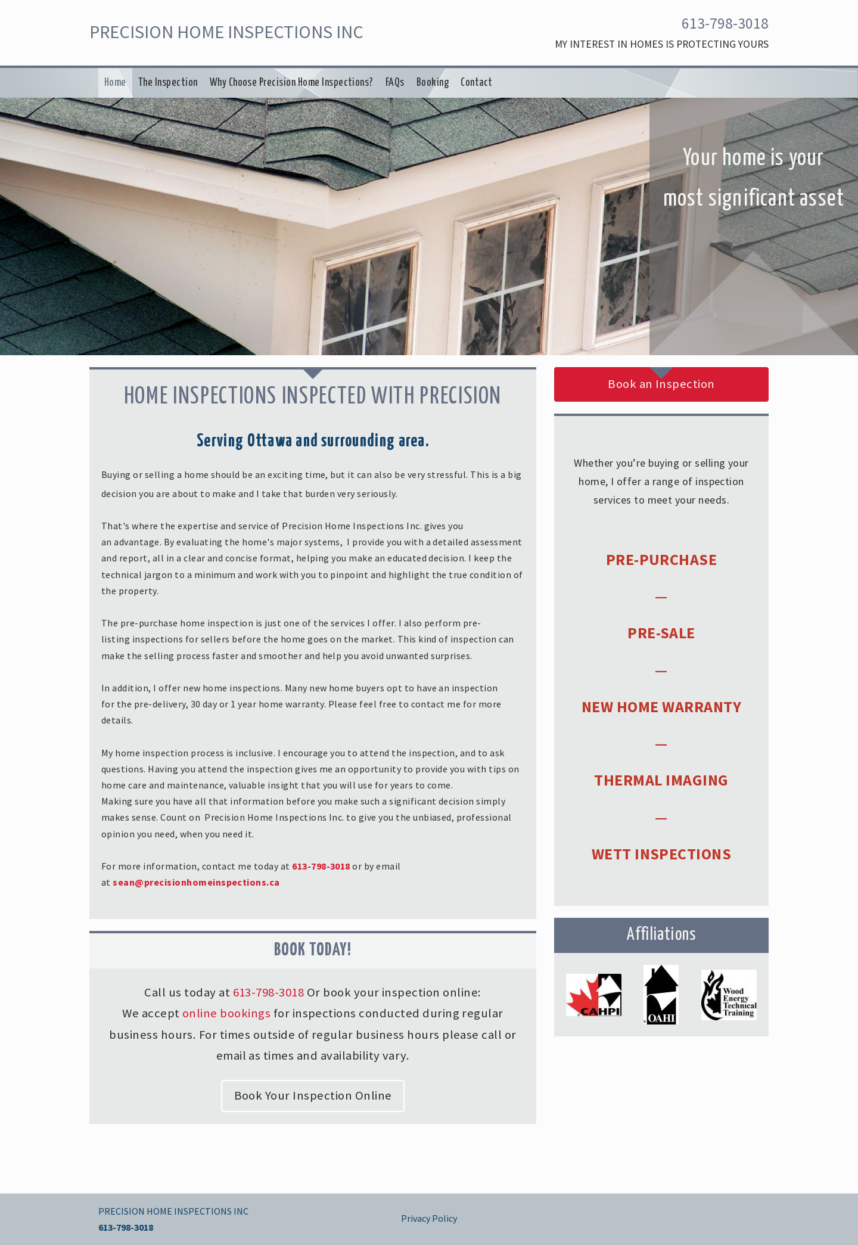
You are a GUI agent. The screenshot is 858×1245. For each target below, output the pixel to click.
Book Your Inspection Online (313, 1095)
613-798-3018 (725, 23)
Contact (476, 82)
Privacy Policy (429, 1218)
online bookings (226, 1013)
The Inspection (168, 82)
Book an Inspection (661, 384)
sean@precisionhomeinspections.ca (196, 882)
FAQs (395, 82)
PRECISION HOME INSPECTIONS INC (226, 31)
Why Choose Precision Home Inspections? (292, 82)
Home (115, 82)
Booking (432, 82)
